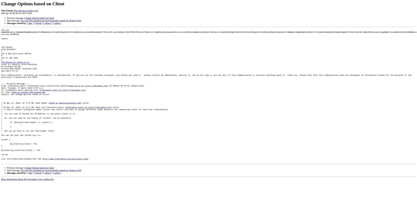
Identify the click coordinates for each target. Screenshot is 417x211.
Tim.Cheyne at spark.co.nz (26, 10)
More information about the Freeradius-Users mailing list (27, 206)
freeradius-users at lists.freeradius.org (62, 102)
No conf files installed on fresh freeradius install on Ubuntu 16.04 (51, 20)
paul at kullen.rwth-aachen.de (28, 105)
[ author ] (57, 23)
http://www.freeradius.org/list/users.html (65, 185)
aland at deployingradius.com (64, 118)
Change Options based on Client (39, 18)
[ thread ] (38, 23)
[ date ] (30, 23)
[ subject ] (47, 23)
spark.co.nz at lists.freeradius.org (87, 97)
